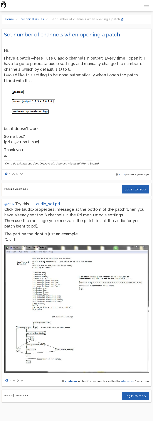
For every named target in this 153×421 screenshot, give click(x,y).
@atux (9, 204)
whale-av (70, 381)
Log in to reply (135, 189)
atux (122, 174)
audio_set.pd (48, 204)
